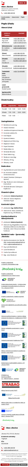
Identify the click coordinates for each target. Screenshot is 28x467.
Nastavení (23, 464)
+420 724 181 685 (19, 71)
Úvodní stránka (5, 17)
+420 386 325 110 (19, 39)
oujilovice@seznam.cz (20, 43)
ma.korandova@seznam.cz (16, 242)
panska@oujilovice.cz (20, 55)
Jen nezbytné (14, 464)
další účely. (19, 456)
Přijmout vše (5, 464)
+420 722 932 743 (19, 41)
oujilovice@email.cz (19, 48)
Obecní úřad (15, 17)
